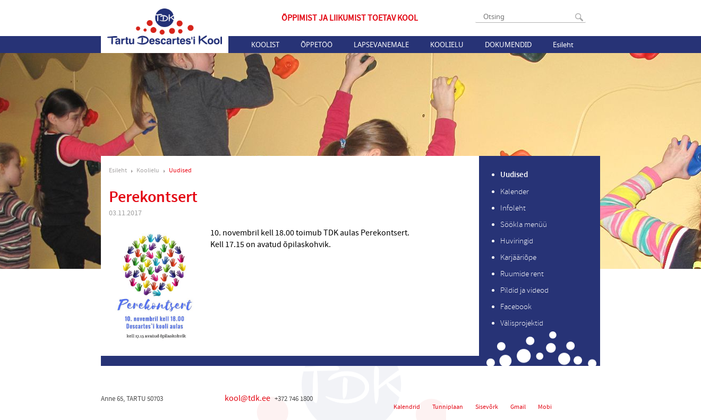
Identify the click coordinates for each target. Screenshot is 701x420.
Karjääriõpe (518, 257)
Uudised (180, 170)
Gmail (518, 407)
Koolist (265, 44)
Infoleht (513, 208)
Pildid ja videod (524, 290)
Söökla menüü (523, 225)
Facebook (516, 307)
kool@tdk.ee (247, 398)
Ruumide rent (522, 274)
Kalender (514, 192)
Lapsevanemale (381, 44)
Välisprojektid (521, 323)
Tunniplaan (447, 407)
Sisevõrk (486, 407)
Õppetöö (316, 44)
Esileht (563, 44)
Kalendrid (407, 407)
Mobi (545, 407)
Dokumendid (508, 44)
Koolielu (447, 44)
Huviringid (516, 241)
